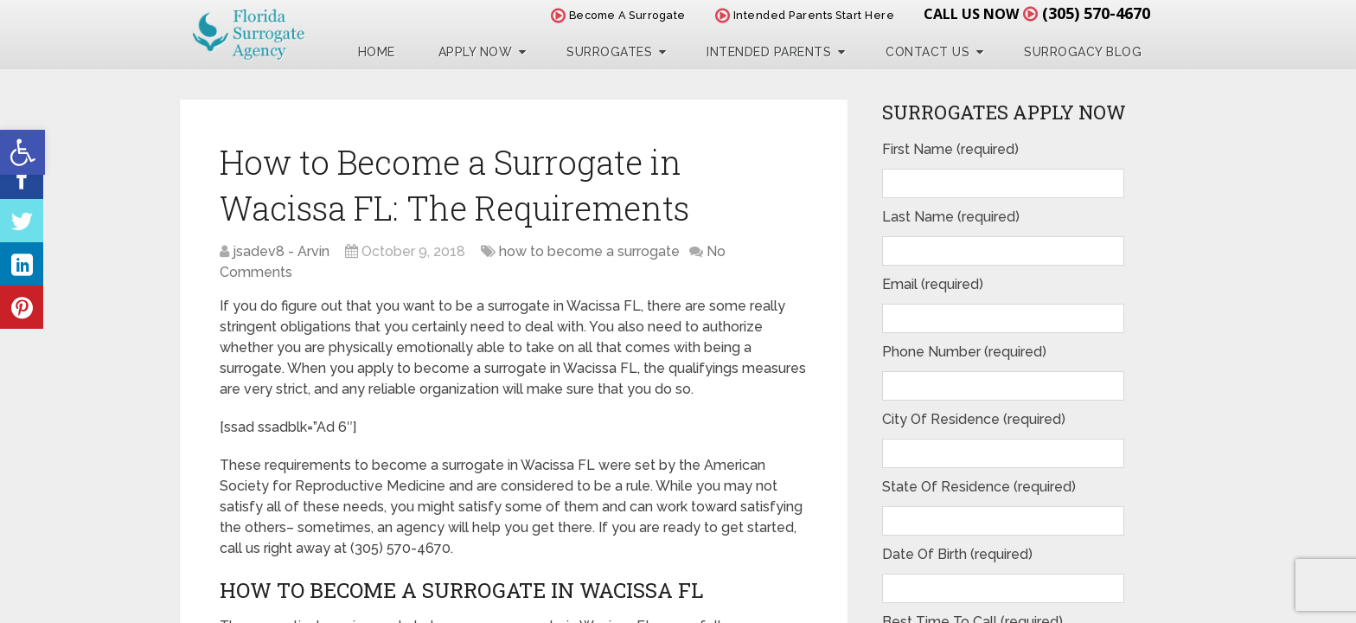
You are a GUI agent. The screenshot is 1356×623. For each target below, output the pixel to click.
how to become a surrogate (589, 251)
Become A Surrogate (618, 15)
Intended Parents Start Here (805, 15)
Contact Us (927, 52)
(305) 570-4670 (1096, 13)
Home (376, 52)
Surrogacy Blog (1083, 52)
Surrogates (609, 52)
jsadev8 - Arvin (281, 251)
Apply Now (475, 52)
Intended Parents (769, 52)
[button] (22, 152)
